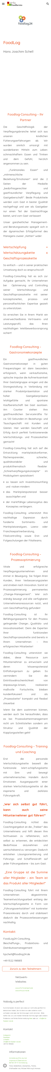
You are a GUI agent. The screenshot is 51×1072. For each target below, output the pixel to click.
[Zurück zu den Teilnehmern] (25, 969)
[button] (3, 4)
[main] (25, 53)
